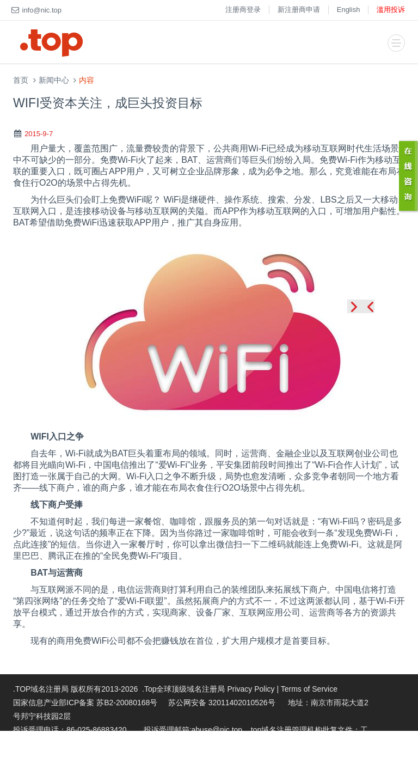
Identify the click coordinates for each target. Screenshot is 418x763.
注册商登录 (243, 9)
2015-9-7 (38, 134)
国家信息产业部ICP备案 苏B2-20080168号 (85, 702)
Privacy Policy (250, 689)
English (348, 9)
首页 (20, 80)
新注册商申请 (299, 9)
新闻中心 (54, 80)
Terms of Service (309, 689)
